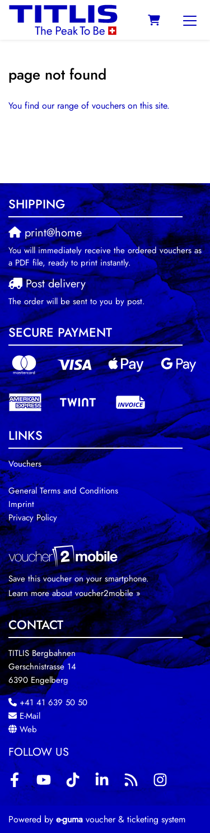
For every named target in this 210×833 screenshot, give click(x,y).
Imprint (21, 504)
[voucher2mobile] (64, 556)
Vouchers (24, 464)
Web (28, 729)
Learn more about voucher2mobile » (74, 593)
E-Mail (30, 716)
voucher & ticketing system (120, 819)
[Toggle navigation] (190, 20)
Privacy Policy (32, 517)
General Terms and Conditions (63, 491)
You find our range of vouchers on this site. (89, 105)
